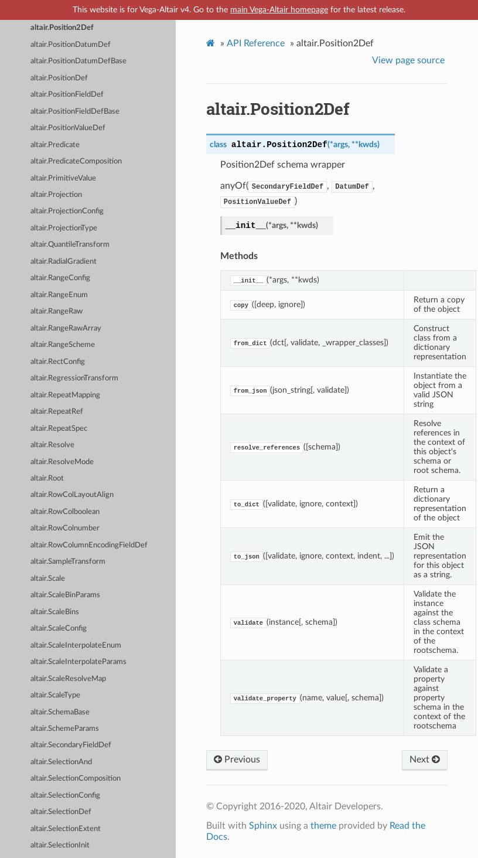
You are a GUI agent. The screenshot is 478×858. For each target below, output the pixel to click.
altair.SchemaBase (60, 712)
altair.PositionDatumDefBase (78, 61)
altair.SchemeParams (64, 729)
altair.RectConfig (57, 362)
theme (323, 825)
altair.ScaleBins (54, 612)
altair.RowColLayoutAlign (72, 495)
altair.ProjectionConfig (67, 211)
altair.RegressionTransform (74, 378)
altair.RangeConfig (60, 278)
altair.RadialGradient (63, 261)
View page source (408, 60)
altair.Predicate (55, 145)
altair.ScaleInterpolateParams (78, 662)
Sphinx (263, 825)
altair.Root (47, 478)
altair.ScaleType (55, 695)
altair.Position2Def (62, 28)
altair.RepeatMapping (65, 395)
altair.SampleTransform (67, 562)
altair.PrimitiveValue (63, 178)
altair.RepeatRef (56, 412)
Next (424, 759)
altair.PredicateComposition (76, 161)
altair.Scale (47, 579)
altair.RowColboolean (65, 512)
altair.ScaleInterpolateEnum (75, 645)
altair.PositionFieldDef (67, 94)
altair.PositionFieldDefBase (75, 111)
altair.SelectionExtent (65, 829)
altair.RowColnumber (65, 528)
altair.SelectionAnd (61, 762)
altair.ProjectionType (63, 228)
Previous (237, 759)
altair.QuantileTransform (70, 244)
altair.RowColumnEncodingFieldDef (89, 545)
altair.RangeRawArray (65, 328)
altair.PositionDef (59, 78)
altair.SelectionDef (60, 812)
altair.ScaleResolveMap (68, 679)
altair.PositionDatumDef (70, 45)
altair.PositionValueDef (67, 128)
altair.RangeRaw (56, 311)
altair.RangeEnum (59, 295)
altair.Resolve (52, 445)
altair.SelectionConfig (65, 795)
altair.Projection (56, 195)
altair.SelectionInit (60, 845)
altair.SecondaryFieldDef (70, 745)
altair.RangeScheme (62, 345)
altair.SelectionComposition (75, 778)
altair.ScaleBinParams (65, 595)
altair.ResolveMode (62, 462)
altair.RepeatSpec (58, 429)
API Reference (256, 43)
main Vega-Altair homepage (279, 10)
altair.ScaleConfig (58, 628)
